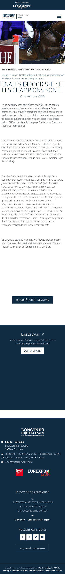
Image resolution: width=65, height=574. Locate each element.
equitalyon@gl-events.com (18, 461)
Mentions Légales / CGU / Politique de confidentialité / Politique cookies (31, 569)
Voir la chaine (32, 350)
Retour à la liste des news (32, 300)
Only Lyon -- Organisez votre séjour (32, 519)
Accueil (5, 75)
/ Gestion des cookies (53, 570)
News (14, 75)
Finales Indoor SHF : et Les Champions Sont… (41, 75)
